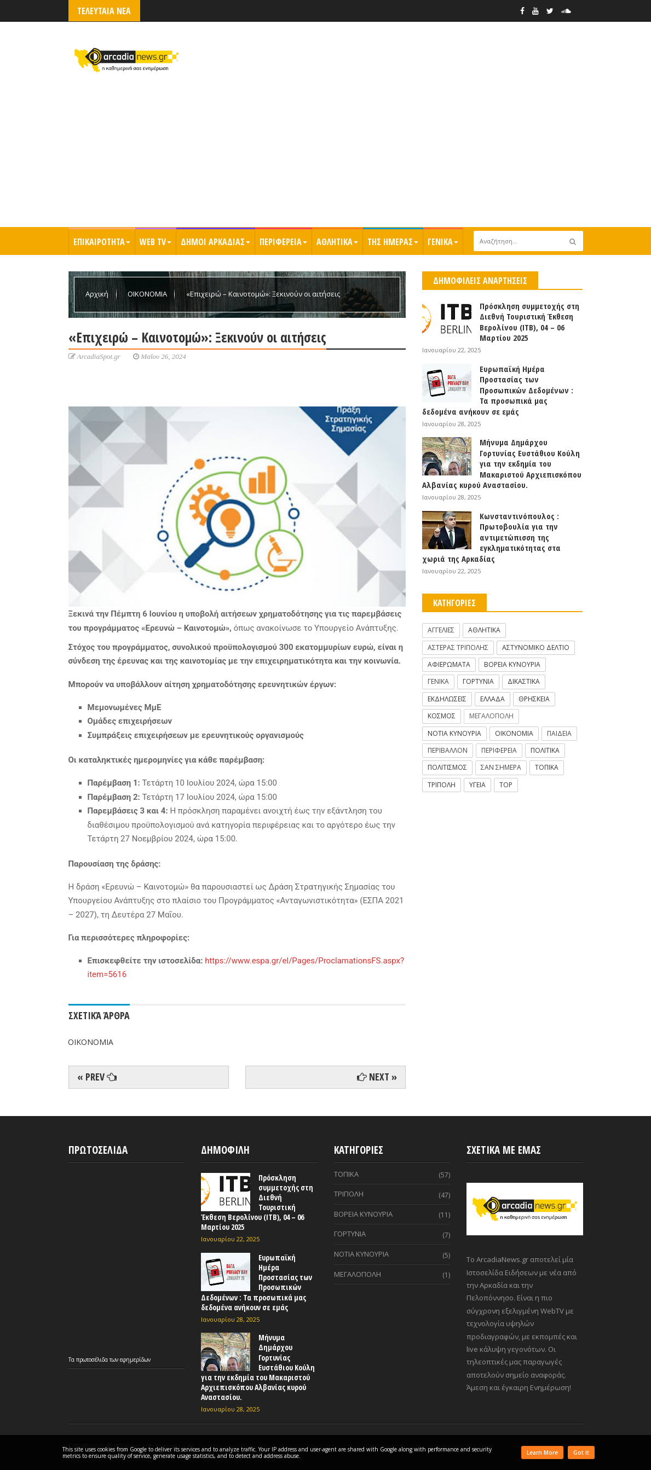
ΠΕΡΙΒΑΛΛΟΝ (448, 750)
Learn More (542, 1452)
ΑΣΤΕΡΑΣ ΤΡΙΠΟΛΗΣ (458, 647)
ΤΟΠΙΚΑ (546, 767)
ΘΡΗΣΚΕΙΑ (534, 699)
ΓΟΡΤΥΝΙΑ (478, 681)
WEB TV (155, 242)
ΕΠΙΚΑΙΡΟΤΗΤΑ (101, 242)
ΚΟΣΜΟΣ (442, 716)
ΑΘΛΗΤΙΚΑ (337, 242)
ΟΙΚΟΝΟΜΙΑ (148, 294)
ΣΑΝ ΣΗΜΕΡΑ (501, 767)
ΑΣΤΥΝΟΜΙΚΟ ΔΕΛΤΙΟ (535, 647)
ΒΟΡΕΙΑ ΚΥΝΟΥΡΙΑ (512, 664)
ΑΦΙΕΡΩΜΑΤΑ (449, 664)
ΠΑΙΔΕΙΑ (559, 733)
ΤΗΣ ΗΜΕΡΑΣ (392, 242)
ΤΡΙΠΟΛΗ (442, 784)
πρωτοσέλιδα (93, 1359)
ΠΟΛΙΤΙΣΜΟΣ (447, 767)
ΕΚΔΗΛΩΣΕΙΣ (447, 699)
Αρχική (97, 294)
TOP (505, 784)
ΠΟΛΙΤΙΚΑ (545, 750)
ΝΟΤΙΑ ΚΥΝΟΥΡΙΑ (454, 733)
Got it (581, 1452)
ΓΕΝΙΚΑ (443, 242)
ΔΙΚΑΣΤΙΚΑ (524, 681)
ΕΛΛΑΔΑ (492, 699)
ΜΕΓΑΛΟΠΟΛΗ (491, 716)
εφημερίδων (135, 1359)
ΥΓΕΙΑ (477, 784)
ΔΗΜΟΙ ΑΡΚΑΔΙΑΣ (215, 242)
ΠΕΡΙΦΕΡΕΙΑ (283, 242)
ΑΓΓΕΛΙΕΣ (441, 630)
